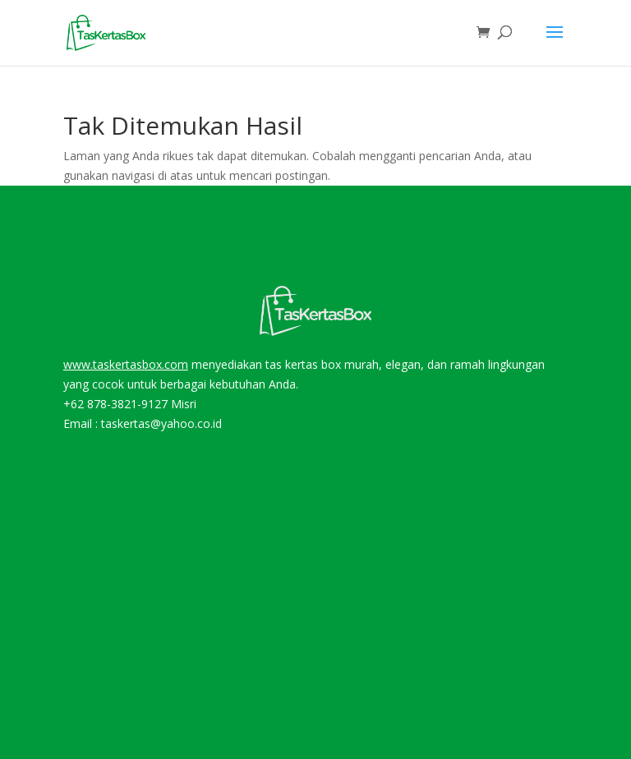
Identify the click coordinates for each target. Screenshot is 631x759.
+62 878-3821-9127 (115, 404)
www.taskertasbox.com (125, 364)
